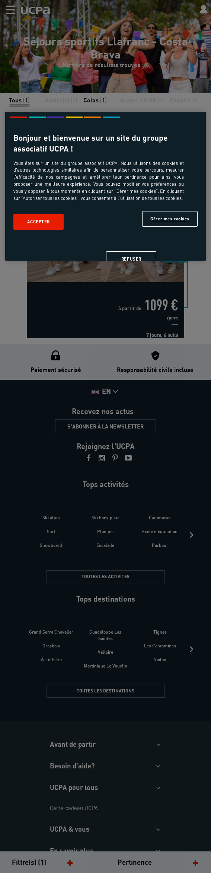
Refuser (131, 259)
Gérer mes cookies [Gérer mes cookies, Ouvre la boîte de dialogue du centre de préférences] (169, 219)
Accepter (38, 221)
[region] (105, 186)
